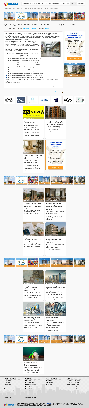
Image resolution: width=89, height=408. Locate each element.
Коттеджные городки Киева (73, 382)
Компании (66, 3)
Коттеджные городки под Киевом (74, 384)
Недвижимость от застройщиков (32, 3)
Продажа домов (7, 384)
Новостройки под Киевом (30, 384)
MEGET (47, 28)
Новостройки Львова (29, 393)
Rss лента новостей (45, 86)
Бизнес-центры (49, 393)
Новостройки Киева (29, 382)
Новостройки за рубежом (30, 395)
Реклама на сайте (8, 397)
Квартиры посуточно (50, 382)
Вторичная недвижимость (53, 3)
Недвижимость (7, 8)
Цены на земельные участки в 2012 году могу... (50, 92)
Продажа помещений (8, 388)
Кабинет (74, 8)
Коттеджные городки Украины (73, 380)
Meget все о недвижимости (10, 404)
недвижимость (49, 403)
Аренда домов (49, 384)
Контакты (6, 395)
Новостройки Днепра (29, 386)
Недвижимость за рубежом (10, 390)
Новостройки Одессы (29, 388)
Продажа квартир (8, 380)
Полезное (81, 3)
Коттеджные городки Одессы (73, 388)
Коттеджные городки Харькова (73, 390)
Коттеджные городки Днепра (73, 386)
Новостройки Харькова (30, 390)
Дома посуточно (49, 386)
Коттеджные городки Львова (73, 393)
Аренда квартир (49, 380)
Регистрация (82, 8)
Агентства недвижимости (9, 393)
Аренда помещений (50, 390)
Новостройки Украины (30, 380)
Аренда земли (49, 388)
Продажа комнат (7, 382)
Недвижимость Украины (29, 28)
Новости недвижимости (18, 8)
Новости (73, 3)
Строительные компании (30, 397)
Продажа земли (7, 386)
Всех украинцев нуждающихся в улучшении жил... (17, 92)
